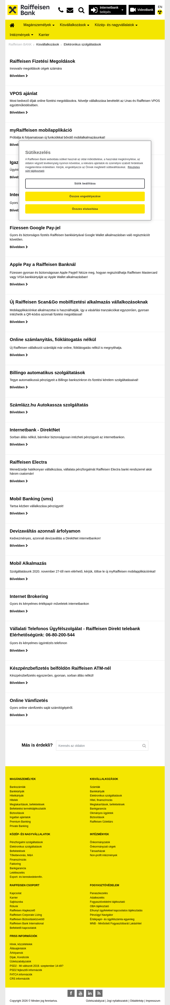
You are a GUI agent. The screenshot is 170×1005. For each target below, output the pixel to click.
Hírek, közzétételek (21, 944)
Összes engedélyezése (85, 196)
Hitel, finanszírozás (101, 800)
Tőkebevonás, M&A (21, 855)
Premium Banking (20, 821)
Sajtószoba (16, 901)
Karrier (14, 897)
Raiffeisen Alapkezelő (22, 910)
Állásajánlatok (18, 948)
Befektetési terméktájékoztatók (28, 808)
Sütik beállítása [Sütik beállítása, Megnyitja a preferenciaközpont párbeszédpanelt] (85, 183)
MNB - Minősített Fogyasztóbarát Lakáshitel (115, 923)
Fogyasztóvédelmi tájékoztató (107, 901)
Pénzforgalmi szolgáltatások (26, 842)
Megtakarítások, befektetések (27, 804)
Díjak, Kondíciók (19, 957)
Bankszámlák (17, 787)
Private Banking (19, 826)
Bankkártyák (17, 791)
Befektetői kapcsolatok (23, 927)
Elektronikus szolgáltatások (106, 795)
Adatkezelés (97, 897)
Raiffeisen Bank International (27, 923)
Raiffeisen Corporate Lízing (26, 914)
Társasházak (97, 851)
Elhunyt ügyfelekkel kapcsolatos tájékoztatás (116, 910)
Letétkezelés (17, 872)
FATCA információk (21, 974)
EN (160, 7)
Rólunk (14, 906)
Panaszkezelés (99, 893)
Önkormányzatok (100, 842)
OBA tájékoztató (100, 906)
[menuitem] (12, 25)
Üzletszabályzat (95, 1000)
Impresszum (153, 1000)
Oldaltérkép (136, 1000)
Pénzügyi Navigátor (101, 914)
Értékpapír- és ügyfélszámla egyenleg (112, 919)
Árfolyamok (16, 952)
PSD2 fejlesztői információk (26, 970)
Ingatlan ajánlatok (20, 817)
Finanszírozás (18, 859)
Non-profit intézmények (103, 855)
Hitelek (14, 800)
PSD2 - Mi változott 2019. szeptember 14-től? (36, 965)
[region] (85, 180)
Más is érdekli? (37, 745)
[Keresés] (144, 745)
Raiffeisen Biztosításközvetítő (27, 919)
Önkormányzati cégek (103, 846)
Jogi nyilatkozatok (117, 1000)
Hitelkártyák (17, 795)
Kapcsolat (15, 893)
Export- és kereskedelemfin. (26, 876)
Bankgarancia (98, 808)
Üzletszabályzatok (20, 961)
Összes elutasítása (85, 208)
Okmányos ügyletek (101, 813)
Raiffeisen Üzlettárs (101, 821)
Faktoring (15, 863)
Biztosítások (17, 813)
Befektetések (17, 851)
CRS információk (20, 978)
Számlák (95, 787)
